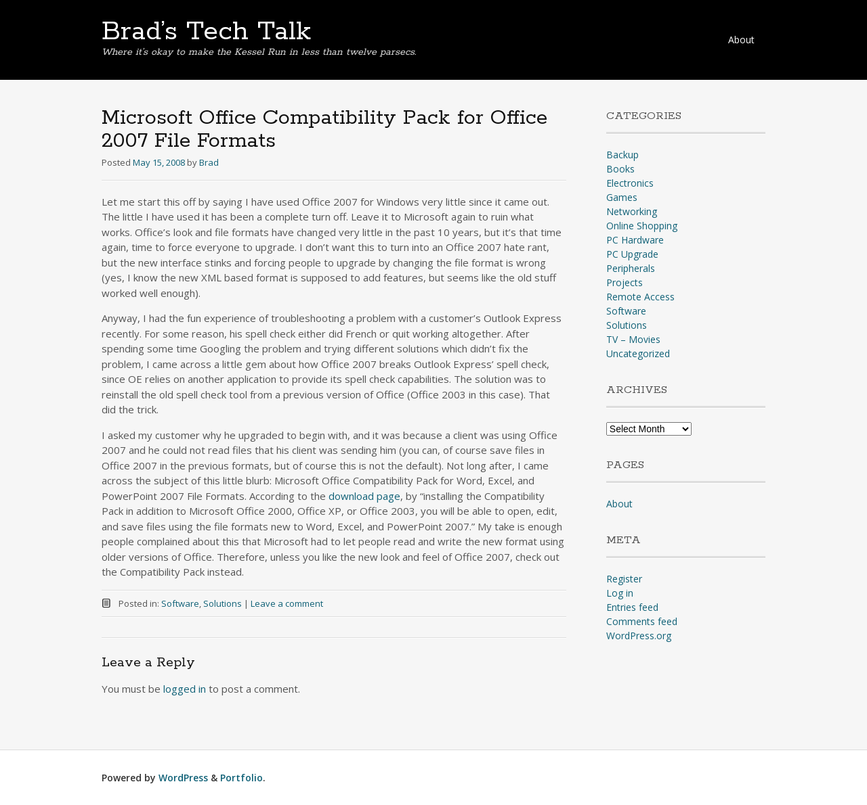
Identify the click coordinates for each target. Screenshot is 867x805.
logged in (184, 688)
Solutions (222, 603)
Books (620, 168)
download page (364, 496)
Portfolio (241, 777)
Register (624, 578)
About (741, 39)
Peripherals (630, 268)
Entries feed (632, 607)
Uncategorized (638, 353)
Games (621, 197)
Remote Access (640, 296)
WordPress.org (638, 635)
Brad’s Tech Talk (206, 32)
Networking (631, 211)
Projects (624, 282)
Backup (622, 154)
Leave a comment (287, 603)
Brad (209, 162)
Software (180, 603)
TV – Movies (633, 339)
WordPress (183, 777)
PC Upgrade (632, 254)
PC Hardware (635, 239)
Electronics (630, 183)
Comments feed (641, 621)
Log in (619, 592)
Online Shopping (641, 225)
